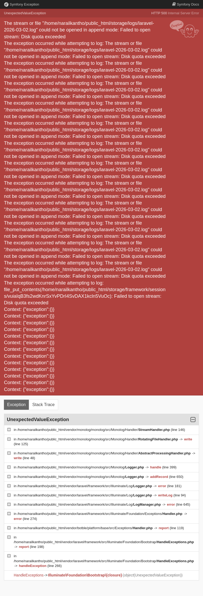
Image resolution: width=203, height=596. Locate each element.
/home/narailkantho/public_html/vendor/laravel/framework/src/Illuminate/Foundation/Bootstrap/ (104, 542)
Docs (185, 4)
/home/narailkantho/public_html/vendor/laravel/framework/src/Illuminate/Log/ (85, 486)
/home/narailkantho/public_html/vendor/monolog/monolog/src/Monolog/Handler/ (94, 430)
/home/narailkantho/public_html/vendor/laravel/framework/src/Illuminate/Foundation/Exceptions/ (100, 514)
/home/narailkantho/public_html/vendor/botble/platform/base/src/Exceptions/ (85, 528)
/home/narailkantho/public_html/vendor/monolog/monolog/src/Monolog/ (81, 467)
